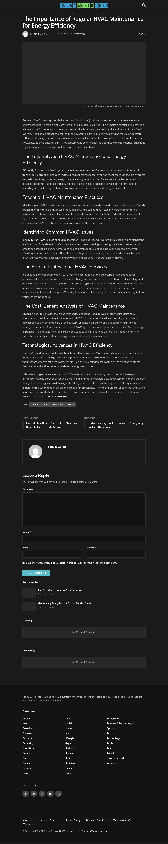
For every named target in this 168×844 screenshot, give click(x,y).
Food (25, 774)
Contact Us (55, 822)
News (68, 774)
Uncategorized (115, 759)
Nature (68, 769)
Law (67, 735)
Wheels (111, 764)
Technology (78, 33)
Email (26, 549)
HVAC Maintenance (63, 404)
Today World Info (122, 822)
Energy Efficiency (39, 404)
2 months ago (46, 596)
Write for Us (28, 826)
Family (26, 764)
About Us (27, 822)
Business (27, 735)
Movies (69, 755)
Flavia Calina (40, 33)
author (40, 822)
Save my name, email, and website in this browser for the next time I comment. (71, 564)
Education (28, 750)
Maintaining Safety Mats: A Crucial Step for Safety (65, 604)
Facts (25, 759)
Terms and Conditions (97, 822)
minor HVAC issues (42, 240)
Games (69, 720)
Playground (113, 720)
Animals (27, 720)
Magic (68, 745)
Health (69, 725)
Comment (29, 490)
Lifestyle (69, 740)
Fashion (27, 769)
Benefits (27, 730)
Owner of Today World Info (95, 833)
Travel (110, 755)
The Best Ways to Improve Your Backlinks (60, 591)
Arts (24, 725)
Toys (109, 750)
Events (26, 755)
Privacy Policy (73, 822)
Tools (110, 745)
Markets (69, 750)
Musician (70, 764)
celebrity (27, 745)
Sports (110, 730)
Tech (109, 735)
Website (91, 549)
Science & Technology (120, 725)
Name (26, 533)
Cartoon (27, 740)
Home (68, 730)
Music (68, 759)
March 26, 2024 (60, 33)
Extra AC (127, 138)
